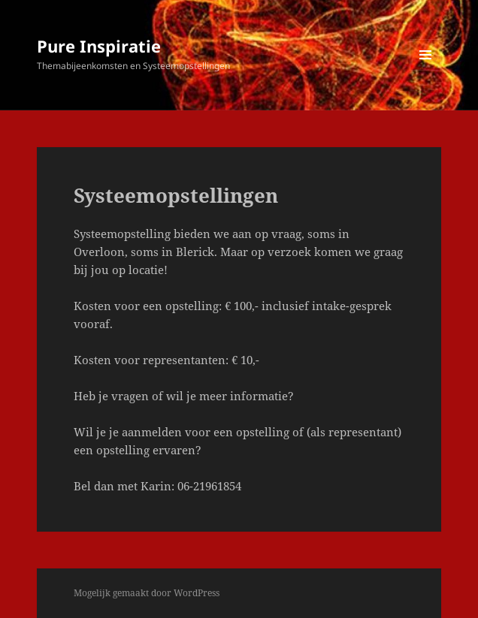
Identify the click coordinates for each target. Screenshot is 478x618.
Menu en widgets (425, 70)
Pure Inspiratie (99, 46)
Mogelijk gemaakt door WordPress (146, 592)
